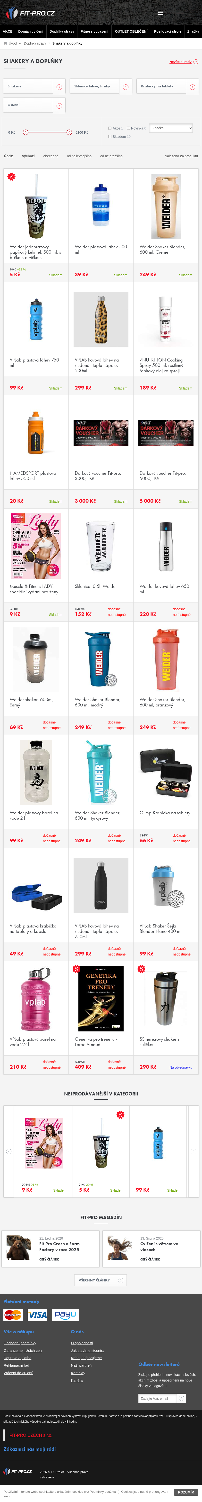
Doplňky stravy (61, 31)
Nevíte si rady (180, 62)
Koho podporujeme (86, 1362)
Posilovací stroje (168, 31)
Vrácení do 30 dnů (18, 1377)
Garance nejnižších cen (23, 1355)
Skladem (122, 140)
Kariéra (77, 1385)
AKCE (7, 31)
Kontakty (78, 1377)
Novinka (138, 132)
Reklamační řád (16, 1370)
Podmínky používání (104, 1491)
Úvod (13, 43)
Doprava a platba (17, 1362)
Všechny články (96, 1285)
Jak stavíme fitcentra (87, 1355)
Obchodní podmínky (20, 1347)
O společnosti (82, 1347)
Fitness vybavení (94, 31)
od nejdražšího (111, 160)
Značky (193, 31)
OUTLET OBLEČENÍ (131, 31)
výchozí (28, 160)
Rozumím (186, 1492)
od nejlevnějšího (79, 160)
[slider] (25, 136)
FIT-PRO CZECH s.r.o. (30, 1439)
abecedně (51, 160)
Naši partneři (81, 1370)
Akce (118, 132)
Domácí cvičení (30, 31)
